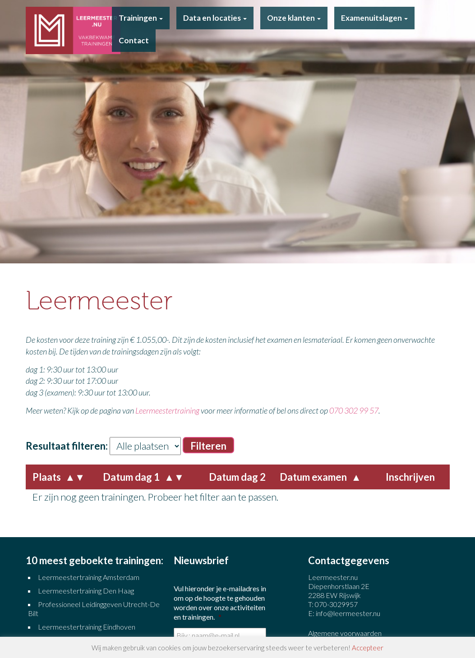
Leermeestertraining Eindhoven (86, 626)
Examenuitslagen (374, 18)
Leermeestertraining (167, 410)
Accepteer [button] (367, 648)
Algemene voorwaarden (345, 633)
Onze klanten (294, 18)
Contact (134, 40)
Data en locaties (215, 18)
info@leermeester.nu (348, 613)
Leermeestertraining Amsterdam (88, 577)
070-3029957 (336, 604)
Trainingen (141, 18)
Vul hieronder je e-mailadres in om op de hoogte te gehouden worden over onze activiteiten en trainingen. (220, 602)
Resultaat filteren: (67, 446)
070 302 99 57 (353, 410)
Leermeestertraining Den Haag (86, 590)
